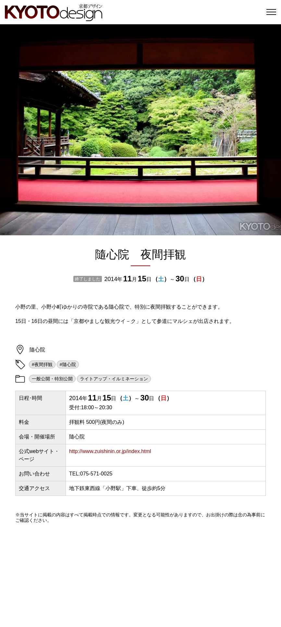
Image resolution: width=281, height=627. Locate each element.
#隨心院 (68, 364)
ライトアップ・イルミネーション (114, 378)
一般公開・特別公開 (52, 378)
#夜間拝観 (42, 364)
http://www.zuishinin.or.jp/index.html (110, 451)
